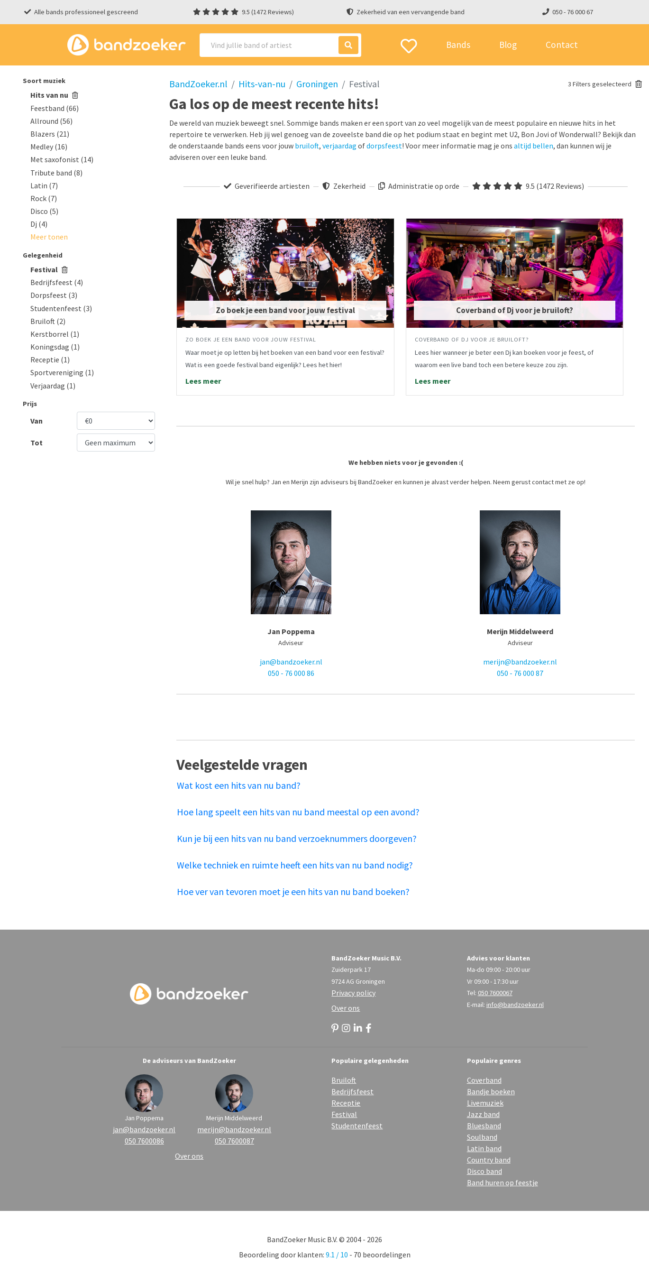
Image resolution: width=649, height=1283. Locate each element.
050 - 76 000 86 (291, 673)
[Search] (280, 45)
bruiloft (307, 145)
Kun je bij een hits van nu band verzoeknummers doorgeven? (297, 838)
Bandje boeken (491, 1091)
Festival (49, 269)
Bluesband (484, 1125)
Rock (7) (43, 198)
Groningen (317, 84)
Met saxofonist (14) (61, 159)
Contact (562, 44)
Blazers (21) (49, 133)
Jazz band (483, 1114)
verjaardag (339, 145)
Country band (489, 1159)
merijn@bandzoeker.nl (520, 661)
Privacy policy (353, 992)
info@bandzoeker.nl (515, 1004)
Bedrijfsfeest (352, 1091)
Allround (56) (51, 121)
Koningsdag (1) (55, 346)
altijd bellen (533, 145)
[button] (49, 236)
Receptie (345, 1103)
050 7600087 (234, 1140)
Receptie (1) (50, 359)
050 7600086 (144, 1140)
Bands (458, 44)
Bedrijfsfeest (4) (56, 282)
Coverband (484, 1080)
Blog (508, 44)
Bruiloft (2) (47, 321)
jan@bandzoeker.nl (291, 661)
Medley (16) (48, 146)
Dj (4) (38, 224)
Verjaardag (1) (52, 385)
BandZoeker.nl (198, 84)
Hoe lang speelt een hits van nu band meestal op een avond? (298, 812)
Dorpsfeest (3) (53, 295)
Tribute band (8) (56, 172)
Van (36, 420)
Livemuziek (485, 1103)
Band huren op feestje (502, 1182)
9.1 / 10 (337, 1254)
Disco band (484, 1171)
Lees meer (203, 381)
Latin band (484, 1148)
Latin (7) (44, 185)
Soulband (482, 1137)
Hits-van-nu (261, 84)
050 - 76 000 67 (572, 12)
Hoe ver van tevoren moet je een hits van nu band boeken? (293, 891)
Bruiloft (343, 1080)
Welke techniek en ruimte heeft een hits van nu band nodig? (295, 865)
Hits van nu (54, 95)
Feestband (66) (54, 108)
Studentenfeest (357, 1125)
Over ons (345, 1008)
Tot (36, 442)
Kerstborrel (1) (54, 334)
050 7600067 (495, 992)
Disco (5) (44, 211)
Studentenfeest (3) (61, 308)
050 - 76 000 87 (520, 673)
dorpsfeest (384, 145)
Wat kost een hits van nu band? (239, 785)
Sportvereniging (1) (62, 372)
